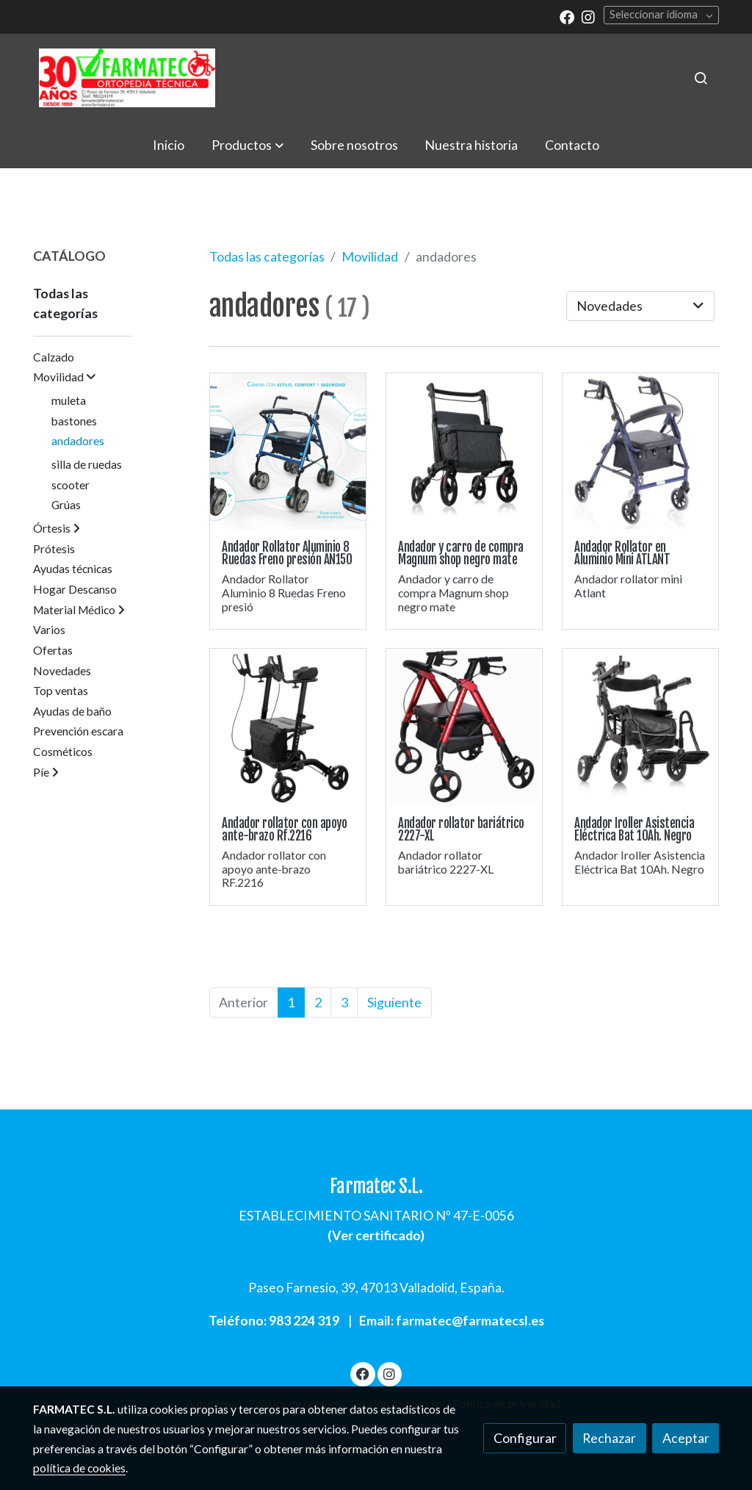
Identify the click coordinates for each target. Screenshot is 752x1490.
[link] (127, 77)
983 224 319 (304, 1320)
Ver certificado (376, 1235)
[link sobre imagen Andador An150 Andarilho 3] (288, 451)
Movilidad (369, 256)
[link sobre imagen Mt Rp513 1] (641, 451)
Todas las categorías (267, 256)
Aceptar (685, 1438)
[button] (247, 145)
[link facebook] (567, 16)
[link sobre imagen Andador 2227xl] (464, 727)
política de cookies (79, 1468)
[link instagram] (588, 16)
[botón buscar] (700, 78)
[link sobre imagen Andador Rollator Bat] (641, 727)
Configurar (525, 1438)
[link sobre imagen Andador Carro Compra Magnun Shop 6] (464, 451)
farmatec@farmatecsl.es (470, 1320)
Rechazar (609, 1438)
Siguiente (394, 1002)
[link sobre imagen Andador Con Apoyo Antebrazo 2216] (288, 727)
